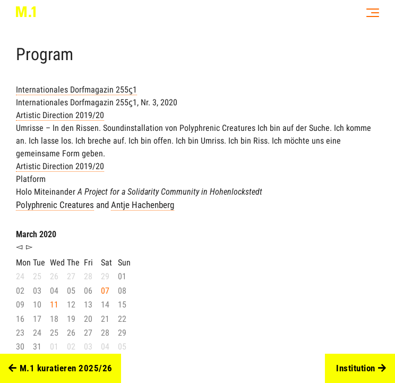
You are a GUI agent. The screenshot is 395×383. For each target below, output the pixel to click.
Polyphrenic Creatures (55, 204)
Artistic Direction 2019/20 (60, 115)
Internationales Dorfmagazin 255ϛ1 (76, 90)
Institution (361, 368)
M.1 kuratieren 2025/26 (60, 368)
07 (105, 291)
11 (54, 304)
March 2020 (36, 234)
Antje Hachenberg (142, 204)
